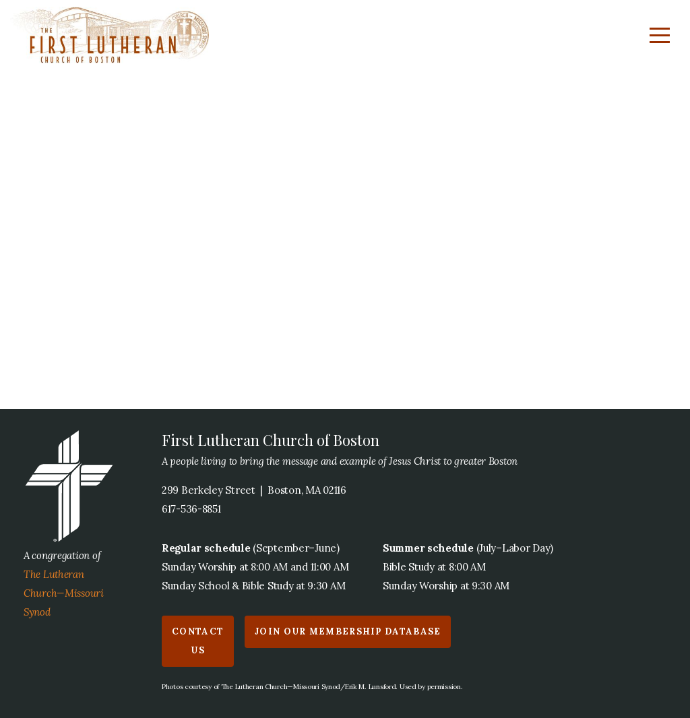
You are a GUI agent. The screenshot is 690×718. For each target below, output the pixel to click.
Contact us (198, 641)
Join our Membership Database (348, 631)
